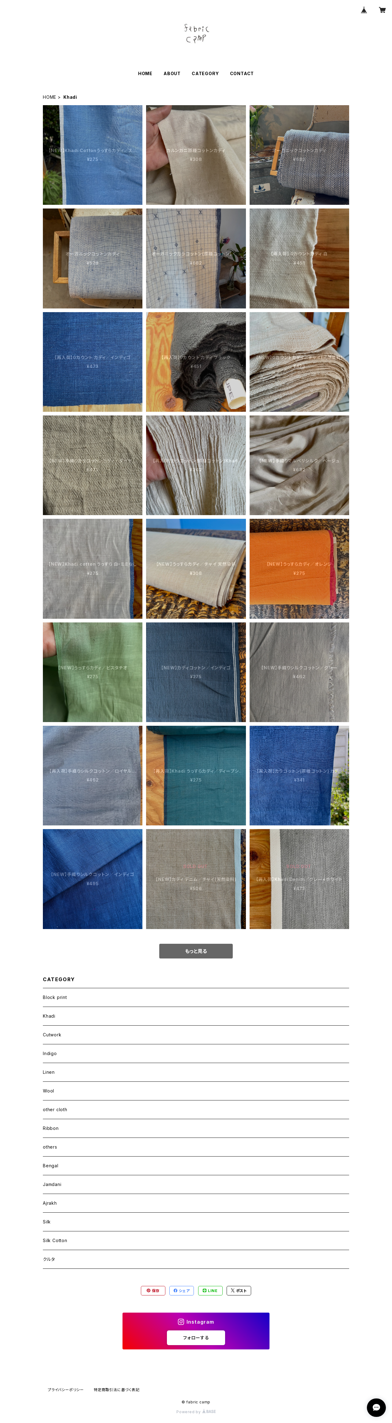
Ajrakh (50, 1203)
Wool (48, 1090)
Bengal (50, 1165)
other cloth (55, 1109)
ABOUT (172, 73)
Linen (49, 1072)
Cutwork (52, 1034)
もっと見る (196, 951)
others (50, 1146)
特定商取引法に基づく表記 (117, 1389)
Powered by (196, 1412)
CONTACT (242, 73)
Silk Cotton (55, 1240)
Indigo (50, 1053)
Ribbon (51, 1128)
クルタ (49, 1259)
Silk (47, 1221)
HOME (145, 73)
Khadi (49, 1016)
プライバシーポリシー (66, 1389)
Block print (55, 997)
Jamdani (52, 1184)
